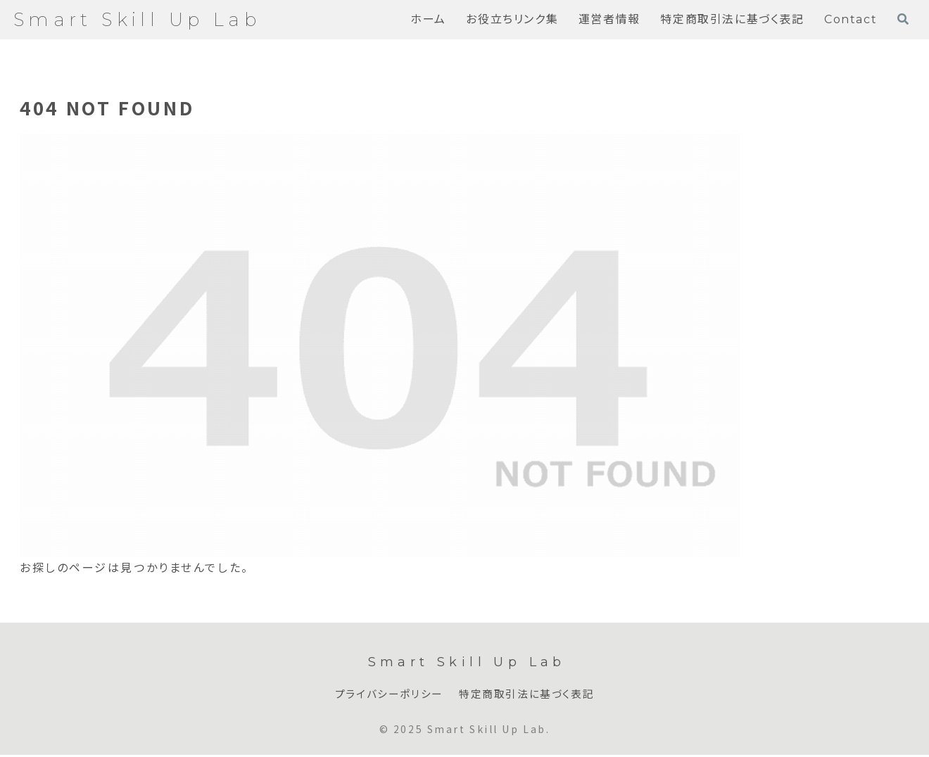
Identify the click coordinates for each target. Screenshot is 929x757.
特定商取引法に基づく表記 (530, 694)
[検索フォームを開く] (903, 19)
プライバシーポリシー (385, 694)
